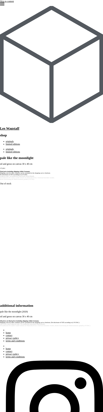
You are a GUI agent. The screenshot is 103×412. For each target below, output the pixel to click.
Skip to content (7, 1)
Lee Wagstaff (9, 128)
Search (3, 350)
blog (8, 375)
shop (8, 398)
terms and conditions (15, 230)
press (8, 369)
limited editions (13, 144)
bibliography (11, 372)
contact (9, 224)
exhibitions (11, 366)
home (8, 222)
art (7, 361)
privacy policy (12, 227)
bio (7, 364)
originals (10, 141)
